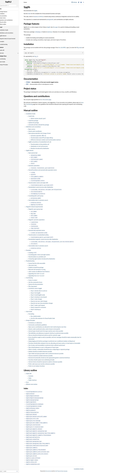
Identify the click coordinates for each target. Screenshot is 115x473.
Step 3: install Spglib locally (38, 295)
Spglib (27, 7)
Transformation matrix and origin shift (42, 137)
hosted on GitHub (38, 16)
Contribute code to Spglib (35, 288)
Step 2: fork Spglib (35, 293)
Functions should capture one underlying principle (41, 359)
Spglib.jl (11, 2)
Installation (29, 44)
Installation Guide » (79, 469)
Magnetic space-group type (35, 209)
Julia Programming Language (61, 471)
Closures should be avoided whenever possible (40, 355)
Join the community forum (35, 282)
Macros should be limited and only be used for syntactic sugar (44, 335)
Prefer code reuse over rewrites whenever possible (41, 364)
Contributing (5, 59)
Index (29, 13)
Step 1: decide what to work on (39, 290)
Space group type (32, 152)
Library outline (30, 370)
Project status (30, 89)
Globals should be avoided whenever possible (40, 351)
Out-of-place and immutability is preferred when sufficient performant (46, 345)
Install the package (33, 120)
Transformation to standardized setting (38, 235)
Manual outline (30, 110)
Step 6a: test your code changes (39, 301)
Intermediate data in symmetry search (38, 200)
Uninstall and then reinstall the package (38, 124)
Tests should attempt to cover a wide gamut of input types (43, 347)
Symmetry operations (33, 165)
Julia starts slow (32, 265)
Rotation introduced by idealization (40, 148)
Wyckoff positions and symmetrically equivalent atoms (42, 170)
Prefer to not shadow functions (36, 366)
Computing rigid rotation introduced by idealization (41, 258)
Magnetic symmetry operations (36, 219)
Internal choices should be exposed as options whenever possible (45, 362)
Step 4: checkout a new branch (39, 297)
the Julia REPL (62, 47)
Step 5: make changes (36, 299)
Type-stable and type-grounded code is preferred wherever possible (45, 353)
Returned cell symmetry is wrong (36, 269)
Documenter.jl (48, 471)
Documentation (31, 79)
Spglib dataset (5, 35)
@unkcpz (49, 31)
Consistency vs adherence (35, 322)
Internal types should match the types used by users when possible (45, 331)
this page (55, 27)
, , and (42, 168)
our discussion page (46, 99)
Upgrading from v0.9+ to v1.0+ (36, 273)
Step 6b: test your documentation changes (42, 303)
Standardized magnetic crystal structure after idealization (43, 239)
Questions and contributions (37, 96)
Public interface (32, 380)
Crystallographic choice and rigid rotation (39, 254)
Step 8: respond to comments (38, 307)
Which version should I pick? (38, 118)
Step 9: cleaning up (36, 309)
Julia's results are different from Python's (39, 271)
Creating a (32, 252)
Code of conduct (32, 280)
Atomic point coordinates (35, 131)
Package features (31, 24)
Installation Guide (6, 30)
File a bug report (32, 286)
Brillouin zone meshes (31, 384)
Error (27, 382)
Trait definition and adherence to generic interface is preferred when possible (48, 333)
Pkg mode (79, 47)
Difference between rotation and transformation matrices (46, 139)
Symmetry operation (38, 135)
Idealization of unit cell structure (39, 146)
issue (82, 102)
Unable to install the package (35, 267)
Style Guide (4, 61)
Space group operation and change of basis (39, 133)
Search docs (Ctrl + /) (7, 5)
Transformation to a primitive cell (37, 256)
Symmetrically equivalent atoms (36, 230)
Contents (30, 376)
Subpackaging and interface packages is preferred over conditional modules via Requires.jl (51, 341)
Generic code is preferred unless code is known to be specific (44, 329)
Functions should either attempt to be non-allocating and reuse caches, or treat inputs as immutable (54, 343)
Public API (4, 50)
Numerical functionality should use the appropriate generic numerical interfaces (49, 357)
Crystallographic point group (35, 195)
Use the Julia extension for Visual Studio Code (43, 318)
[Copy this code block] (82, 53)
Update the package (33, 122)
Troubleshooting (6, 44)
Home (2, 8)
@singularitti (50, 19)
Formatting (31, 314)
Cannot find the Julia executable (36, 263)
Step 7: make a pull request (38, 305)
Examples (4, 41)
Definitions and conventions (9, 33)
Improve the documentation (35, 284)
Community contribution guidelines (37, 324)
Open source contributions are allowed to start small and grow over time (47, 327)
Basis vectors (31, 129)
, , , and (46, 189)
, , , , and (52, 241)
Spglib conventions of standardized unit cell (39, 142)
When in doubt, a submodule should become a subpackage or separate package (48, 349)
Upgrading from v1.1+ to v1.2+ (36, 275)
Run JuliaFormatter (36, 316)
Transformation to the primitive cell (40, 144)
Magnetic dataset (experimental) (10, 38)
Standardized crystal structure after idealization (40, 187)
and (42, 185)
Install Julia (31, 116)
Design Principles (6, 64)
